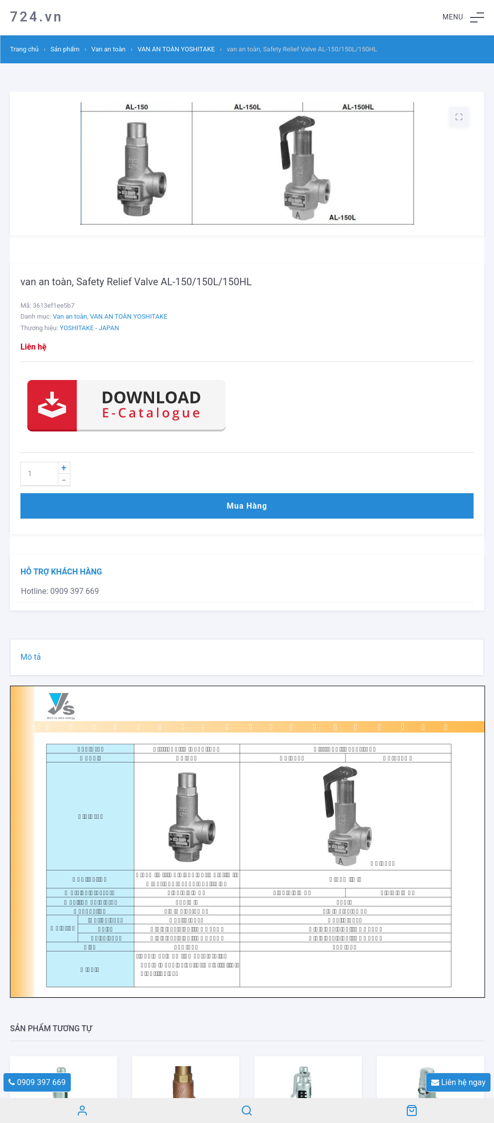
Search (247, 1110)
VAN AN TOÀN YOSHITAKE (176, 49)
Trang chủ (24, 49)
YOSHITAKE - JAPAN (89, 328)
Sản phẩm (64, 49)
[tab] (247, 657)
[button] (463, 17)
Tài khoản (82, 1110)
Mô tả (30, 657)
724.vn (36, 17)
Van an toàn (108, 49)
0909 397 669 (37, 1082)
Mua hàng (247, 506)
